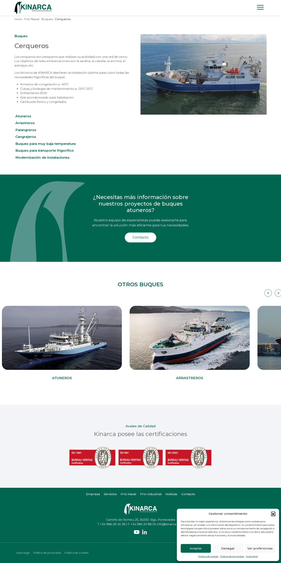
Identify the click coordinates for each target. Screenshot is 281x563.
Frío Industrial (151, 494)
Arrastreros (25, 123)
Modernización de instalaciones (42, 157)
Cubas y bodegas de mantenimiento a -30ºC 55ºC (56, 89)
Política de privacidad (232, 556)
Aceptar (196, 548)
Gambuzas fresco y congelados (43, 102)
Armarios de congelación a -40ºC (44, 84)
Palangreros (25, 130)
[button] (273, 514)
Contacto (140, 237)
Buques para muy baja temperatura (45, 144)
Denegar (228, 548)
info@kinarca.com (170, 524)
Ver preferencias (260, 548)
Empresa (93, 494)
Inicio (18, 19)
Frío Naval (31, 19)
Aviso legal (252, 556)
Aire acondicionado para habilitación (47, 97)
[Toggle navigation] (260, 8)
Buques (47, 19)
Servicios (110, 494)
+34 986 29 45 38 (112, 524)
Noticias (171, 494)
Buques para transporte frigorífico (44, 150)
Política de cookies (208, 556)
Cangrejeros (25, 137)
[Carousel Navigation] (267, 293)
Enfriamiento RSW (33, 93)
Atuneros (23, 116)
